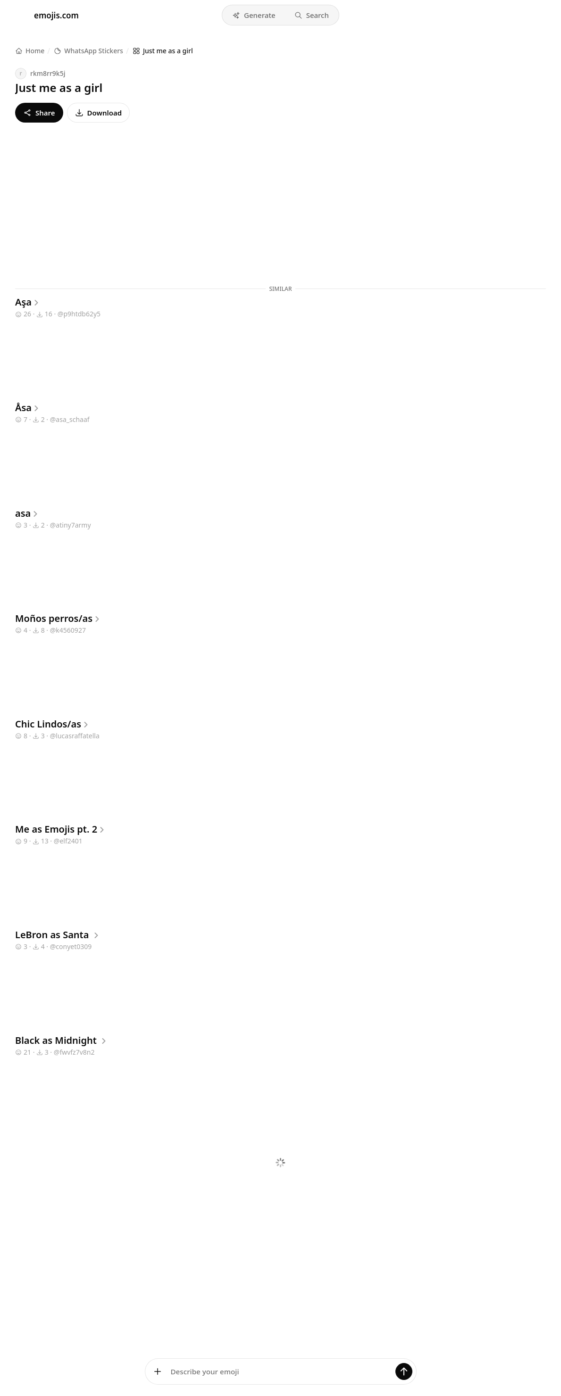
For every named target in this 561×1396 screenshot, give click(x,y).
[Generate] (403, 1371)
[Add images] (157, 1371)
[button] (254, 15)
